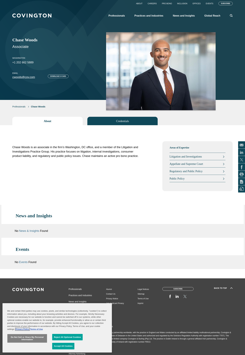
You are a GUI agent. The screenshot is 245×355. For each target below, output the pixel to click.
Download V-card (58, 76)
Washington (18, 58)
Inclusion (182, 3)
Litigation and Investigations (186, 156)
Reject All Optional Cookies (67, 343)
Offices (196, 3)
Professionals (18, 106)
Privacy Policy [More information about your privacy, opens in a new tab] (22, 335)
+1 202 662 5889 (23, 62)
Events (209, 3)
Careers (152, 3)
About (139, 3)
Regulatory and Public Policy (186, 171)
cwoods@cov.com (23, 77)
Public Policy (177, 178)
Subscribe (225, 3)
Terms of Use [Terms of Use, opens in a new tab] (36, 335)
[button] (217, 216)
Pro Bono (167, 3)
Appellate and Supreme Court (186, 163)
